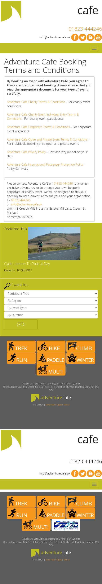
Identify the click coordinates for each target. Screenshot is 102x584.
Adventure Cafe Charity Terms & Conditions (36, 102)
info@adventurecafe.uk (54, 37)
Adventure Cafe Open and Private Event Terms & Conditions (47, 139)
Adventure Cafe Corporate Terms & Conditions (38, 127)
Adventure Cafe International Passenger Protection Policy (45, 164)
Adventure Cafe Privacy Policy (26, 152)
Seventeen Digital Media (58, 404)
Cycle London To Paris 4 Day (27, 263)
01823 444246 (85, 28)
